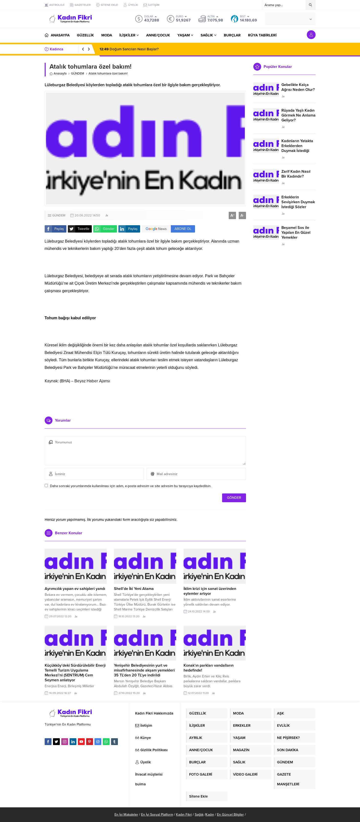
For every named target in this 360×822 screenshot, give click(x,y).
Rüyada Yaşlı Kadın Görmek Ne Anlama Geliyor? (298, 115)
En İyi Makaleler (126, 814)
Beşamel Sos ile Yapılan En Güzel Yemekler (295, 232)
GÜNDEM (77, 73)
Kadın (210, 814)
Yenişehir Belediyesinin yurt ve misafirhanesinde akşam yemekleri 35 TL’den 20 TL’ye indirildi (144, 670)
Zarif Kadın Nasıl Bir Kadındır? (295, 174)
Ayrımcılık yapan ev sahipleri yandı (75, 588)
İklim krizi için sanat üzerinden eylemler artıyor (210, 591)
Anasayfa (58, 73)
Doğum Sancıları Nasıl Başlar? (129, 49)
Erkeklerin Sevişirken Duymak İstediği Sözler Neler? (298, 204)
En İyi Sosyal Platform (157, 814)
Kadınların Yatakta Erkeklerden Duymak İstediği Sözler (297, 148)
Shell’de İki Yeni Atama (134, 588)
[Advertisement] (145, 398)
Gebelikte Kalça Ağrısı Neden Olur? (298, 87)
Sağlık (199, 814)
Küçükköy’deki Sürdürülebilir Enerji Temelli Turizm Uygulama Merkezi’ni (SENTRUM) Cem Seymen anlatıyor (75, 673)
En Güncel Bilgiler (230, 814)
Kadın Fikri (184, 814)
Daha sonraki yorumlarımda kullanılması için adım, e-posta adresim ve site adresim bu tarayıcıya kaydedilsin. (130, 486)
